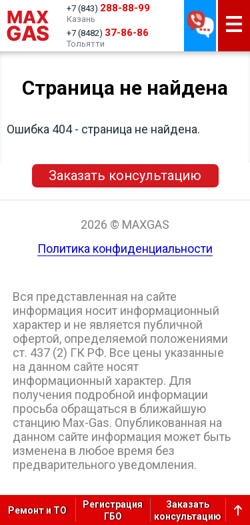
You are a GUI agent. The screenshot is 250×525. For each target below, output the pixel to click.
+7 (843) (108, 8)
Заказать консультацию (125, 175)
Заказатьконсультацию (187, 510)
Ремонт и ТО (37, 510)
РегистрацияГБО (113, 510)
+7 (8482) (108, 33)
